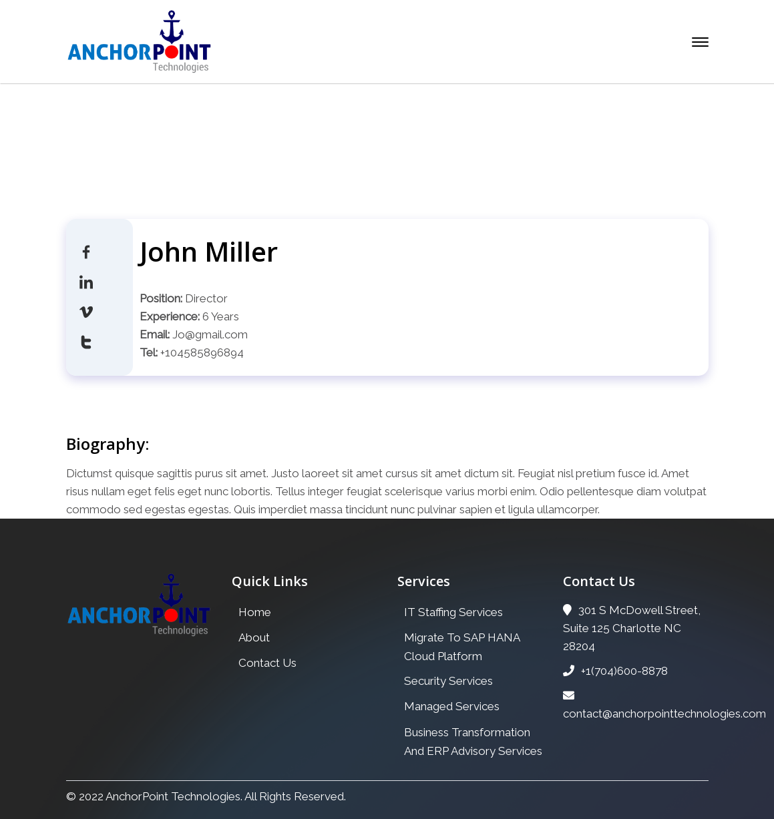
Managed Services (452, 706)
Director (206, 298)
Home (291, 160)
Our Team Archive (375, 160)
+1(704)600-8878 (615, 670)
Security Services (448, 681)
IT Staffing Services (453, 612)
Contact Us (267, 662)
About (254, 637)
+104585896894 (202, 352)
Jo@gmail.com (210, 334)
